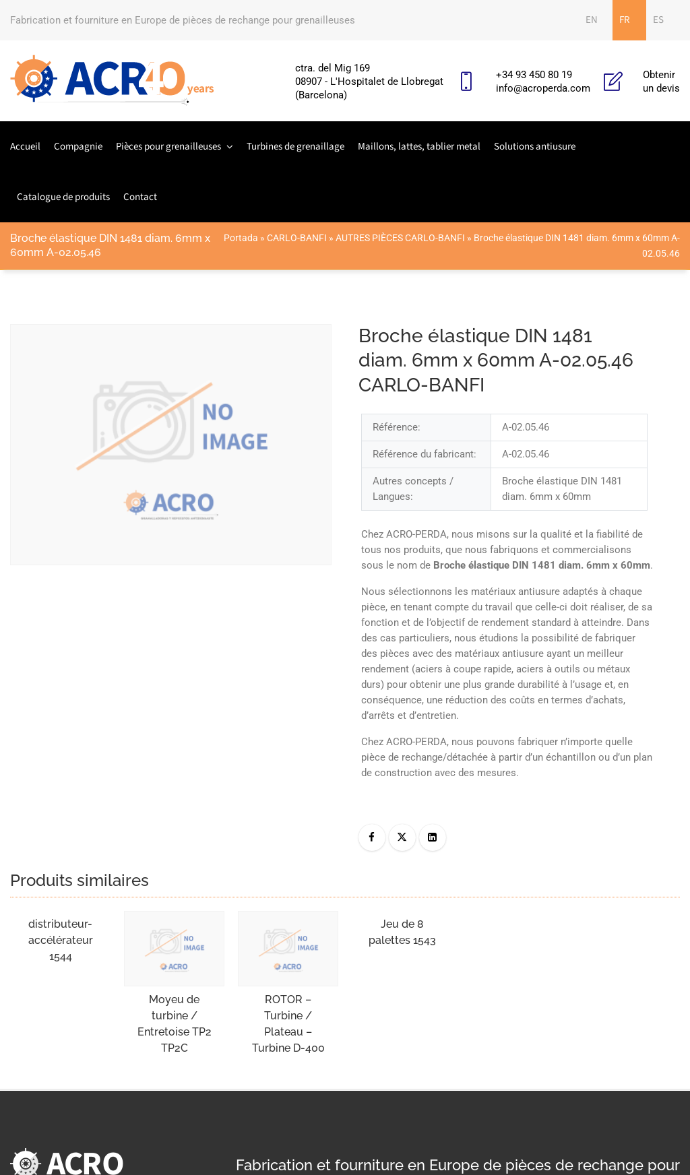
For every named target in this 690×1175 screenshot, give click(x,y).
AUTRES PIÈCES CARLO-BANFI (400, 237)
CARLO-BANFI (297, 237)
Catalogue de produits (63, 197)
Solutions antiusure (534, 146)
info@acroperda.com (543, 88)
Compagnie (78, 146)
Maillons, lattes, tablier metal (419, 146)
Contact (140, 197)
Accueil (25, 146)
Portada (241, 237)
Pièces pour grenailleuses (168, 146)
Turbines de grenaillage (295, 146)
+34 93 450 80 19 (534, 75)
